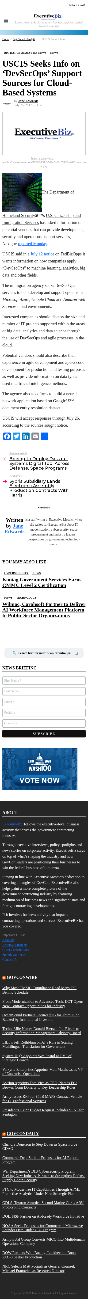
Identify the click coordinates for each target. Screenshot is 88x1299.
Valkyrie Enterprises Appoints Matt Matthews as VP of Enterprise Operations (42, 1071)
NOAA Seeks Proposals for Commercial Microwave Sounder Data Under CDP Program (42, 1228)
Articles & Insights (14, 945)
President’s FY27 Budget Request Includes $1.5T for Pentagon (43, 1112)
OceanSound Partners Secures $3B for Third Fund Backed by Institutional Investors (41, 1017)
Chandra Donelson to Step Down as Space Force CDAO (39, 1146)
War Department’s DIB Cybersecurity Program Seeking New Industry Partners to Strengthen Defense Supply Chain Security (43, 1175)
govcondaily (23, 1133)
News (36, 573)
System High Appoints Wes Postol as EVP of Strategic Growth (37, 1058)
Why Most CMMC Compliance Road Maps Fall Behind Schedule (39, 990)
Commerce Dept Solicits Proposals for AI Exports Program (40, 1160)
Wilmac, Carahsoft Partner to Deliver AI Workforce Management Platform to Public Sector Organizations (43, 610)
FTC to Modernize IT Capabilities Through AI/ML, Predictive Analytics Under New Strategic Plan (41, 1191)
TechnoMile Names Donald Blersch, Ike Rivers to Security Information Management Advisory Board (41, 1031)
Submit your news (14, 955)
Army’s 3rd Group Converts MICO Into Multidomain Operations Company (43, 1241)
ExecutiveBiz (12, 824)
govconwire (22, 977)
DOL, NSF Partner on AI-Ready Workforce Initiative (43, 1216)
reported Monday (32, 243)
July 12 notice (42, 254)
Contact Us (9, 959)
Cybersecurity (16, 573)
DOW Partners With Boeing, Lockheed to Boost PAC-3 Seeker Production (39, 1255)
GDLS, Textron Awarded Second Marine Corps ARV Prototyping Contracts (43, 1205)
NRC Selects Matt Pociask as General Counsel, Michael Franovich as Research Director (38, 1268)
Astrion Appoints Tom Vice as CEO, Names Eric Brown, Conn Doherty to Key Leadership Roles (39, 1085)
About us (8, 940)
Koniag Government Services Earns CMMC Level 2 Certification (41, 582)
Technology (26, 597)
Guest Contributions (15, 950)
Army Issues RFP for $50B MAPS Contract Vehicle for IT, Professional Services (42, 1098)
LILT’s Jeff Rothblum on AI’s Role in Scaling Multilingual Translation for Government (37, 1044)
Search (76, 654)
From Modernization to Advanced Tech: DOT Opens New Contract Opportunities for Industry (42, 1003)
